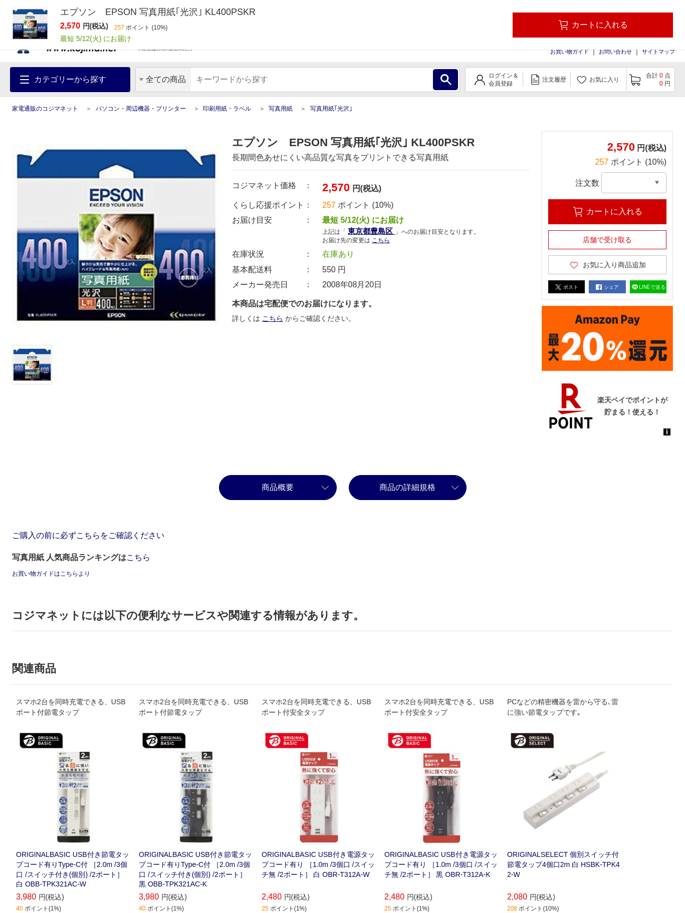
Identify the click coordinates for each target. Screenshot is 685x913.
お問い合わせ (615, 52)
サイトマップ (658, 52)
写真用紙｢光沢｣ (331, 108)
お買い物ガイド (569, 52)
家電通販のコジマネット (45, 108)
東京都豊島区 (371, 231)
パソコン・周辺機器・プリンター (141, 108)
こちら (381, 240)
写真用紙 (281, 108)
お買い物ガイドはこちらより (51, 573)
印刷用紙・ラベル (227, 108)
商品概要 (278, 487)
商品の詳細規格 (407, 487)
